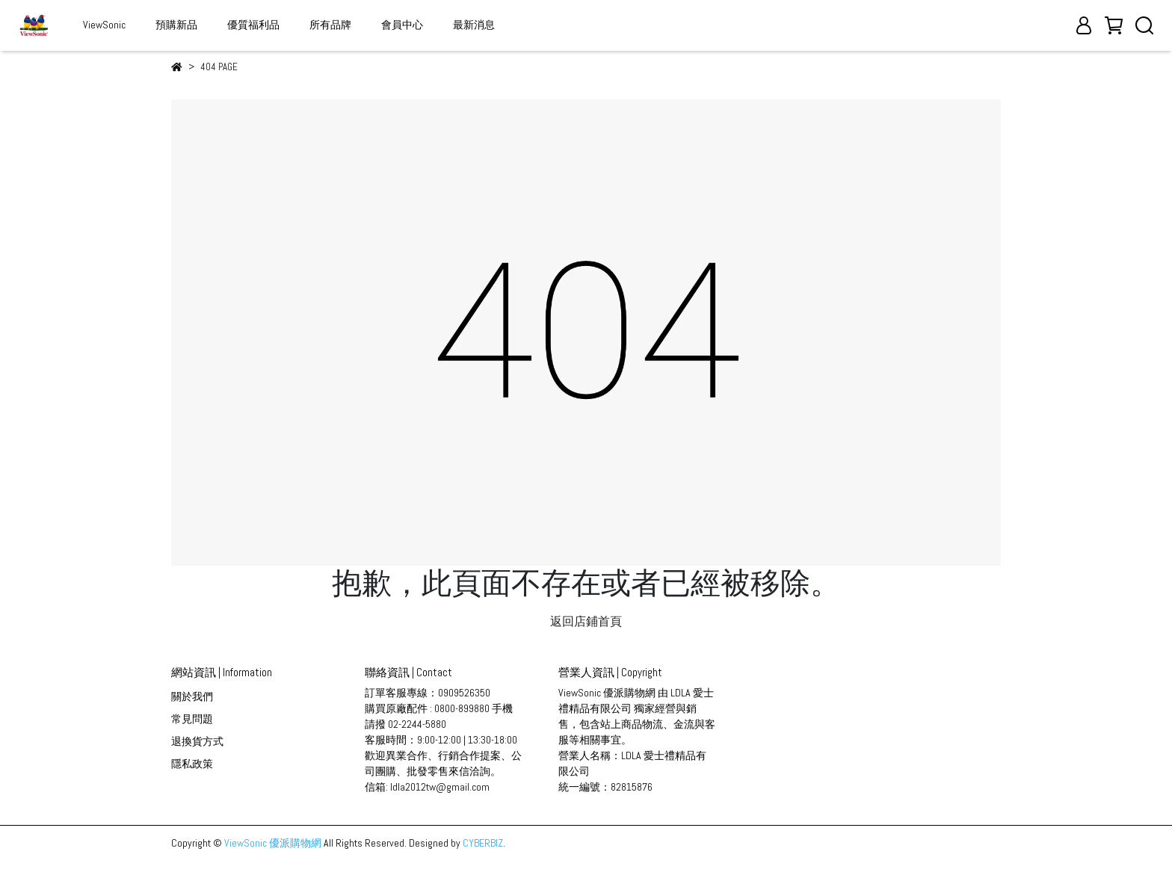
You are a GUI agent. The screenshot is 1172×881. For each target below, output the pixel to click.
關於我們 (192, 696)
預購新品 (176, 24)
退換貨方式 (197, 741)
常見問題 (192, 719)
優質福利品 (253, 24)
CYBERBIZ (483, 843)
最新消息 (474, 24)
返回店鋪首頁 (586, 621)
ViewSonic (104, 24)
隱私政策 (192, 763)
